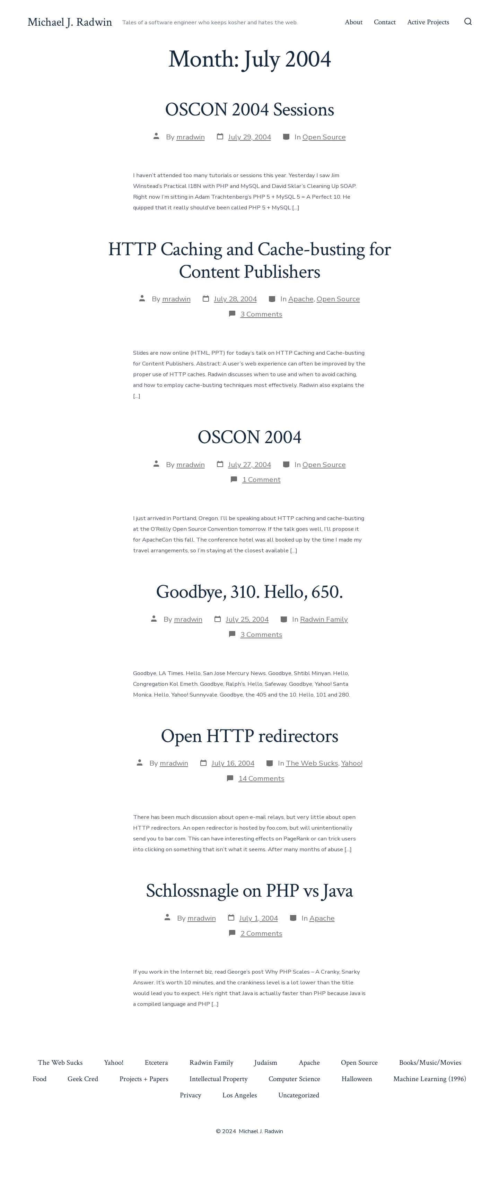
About (353, 22)
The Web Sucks (312, 763)
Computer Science (294, 1079)
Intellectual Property (218, 1079)
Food (39, 1079)
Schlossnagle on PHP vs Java (249, 891)
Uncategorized (298, 1095)
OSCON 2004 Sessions (249, 109)
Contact (385, 22)
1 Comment (261, 479)
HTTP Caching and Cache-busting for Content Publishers (249, 260)
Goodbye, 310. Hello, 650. (249, 592)
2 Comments (261, 933)
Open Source (324, 137)
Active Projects (428, 22)
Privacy (190, 1095)
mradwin (190, 137)
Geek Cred (83, 1079)
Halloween (357, 1079)
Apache (301, 299)
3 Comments (261, 314)
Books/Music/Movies (430, 1062)
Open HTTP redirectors (249, 736)
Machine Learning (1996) (429, 1079)
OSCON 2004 (249, 437)
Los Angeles (239, 1095)
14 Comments (261, 778)
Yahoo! (351, 763)
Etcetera (156, 1062)
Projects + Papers (144, 1079)
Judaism (265, 1062)
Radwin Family (324, 619)
